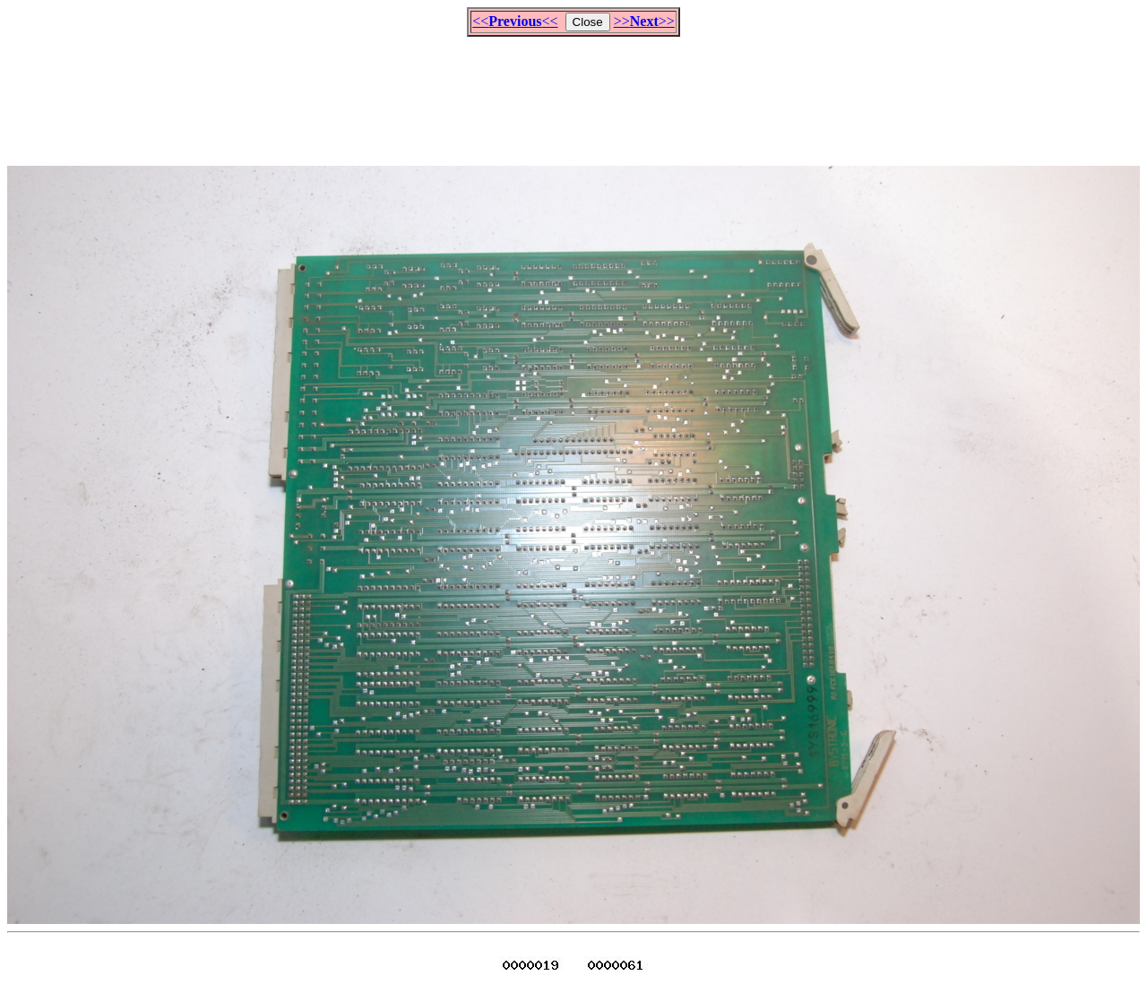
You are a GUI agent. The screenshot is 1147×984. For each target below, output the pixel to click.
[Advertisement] (573, 93)
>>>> (644, 21)
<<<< (514, 21)
